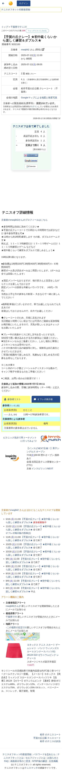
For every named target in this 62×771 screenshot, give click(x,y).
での (12, 617)
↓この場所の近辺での (16, 627)
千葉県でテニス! (19, 27)
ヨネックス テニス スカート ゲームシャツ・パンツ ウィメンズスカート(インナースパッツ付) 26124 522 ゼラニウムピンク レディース (43, 652)
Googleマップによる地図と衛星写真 (39, 97)
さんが (13, 606)
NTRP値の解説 (39, 761)
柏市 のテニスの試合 (50, 741)
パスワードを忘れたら (44, 754)
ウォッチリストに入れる (37, 31)
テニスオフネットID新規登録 (15, 9)
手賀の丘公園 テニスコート (47, 738)
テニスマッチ (31, 768)
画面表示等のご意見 (20, 761)
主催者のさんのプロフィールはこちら (24, 220)
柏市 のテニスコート (50, 734)
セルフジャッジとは (35, 758)
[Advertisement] (21, 18)
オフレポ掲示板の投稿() (18, 533)
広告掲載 (53, 761)
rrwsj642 (25, 49)
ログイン (23, 3)
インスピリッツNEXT (42, 468)
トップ (4, 27)
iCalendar (31, 166)
